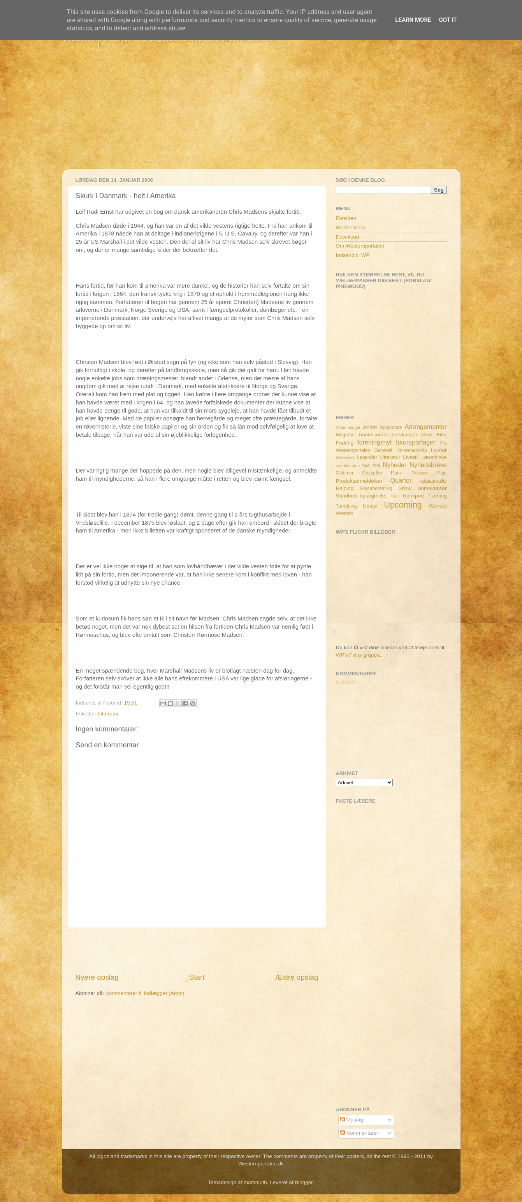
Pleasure (419, 473)
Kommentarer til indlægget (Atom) (145, 993)
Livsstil (411, 457)
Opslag (351, 1120)
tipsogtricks (373, 496)
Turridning (346, 506)
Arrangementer (426, 426)
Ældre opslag (296, 977)
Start (197, 977)
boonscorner (373, 435)
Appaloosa (391, 427)
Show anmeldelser (422, 488)
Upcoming (403, 505)
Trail (394, 496)
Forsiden (346, 218)
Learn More (413, 19)
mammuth (255, 1182)
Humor (439, 450)
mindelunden (348, 465)
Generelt (383, 450)
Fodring (345, 443)
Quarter (400, 480)
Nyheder (394, 464)
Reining (345, 488)
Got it (448, 19)
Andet (370, 427)
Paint (397, 473)
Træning (437, 496)
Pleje (441, 473)
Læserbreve (434, 457)
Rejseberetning (376, 488)
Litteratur (108, 714)
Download (347, 237)
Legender (367, 457)
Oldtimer (345, 473)
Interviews (345, 457)
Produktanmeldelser (359, 481)
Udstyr (370, 506)
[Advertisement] (261, 114)
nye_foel (371, 465)
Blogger (304, 1182)
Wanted (437, 506)
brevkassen (405, 435)
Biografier (346, 435)
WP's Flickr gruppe (358, 655)
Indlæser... (348, 682)
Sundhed (346, 496)
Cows (428, 435)
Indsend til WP (353, 255)
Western (344, 513)
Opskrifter (372, 473)
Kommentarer (359, 1133)
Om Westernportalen (360, 246)
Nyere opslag (97, 977)
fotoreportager (416, 442)
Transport (413, 496)
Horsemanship (411, 450)
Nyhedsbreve (428, 464)
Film (442, 435)
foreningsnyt (374, 442)
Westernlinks (351, 227)
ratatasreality (433, 481)
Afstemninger (348, 427)
